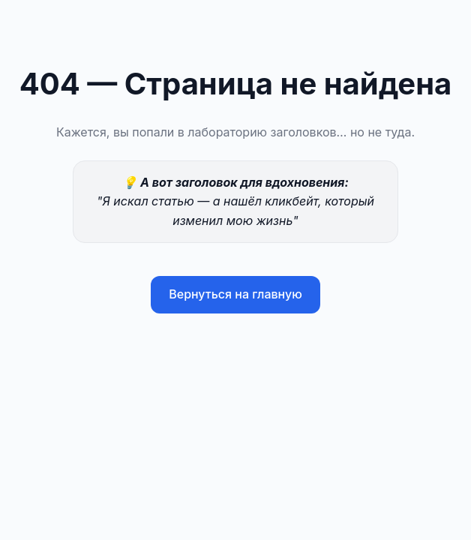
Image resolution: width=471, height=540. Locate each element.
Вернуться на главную (235, 294)
